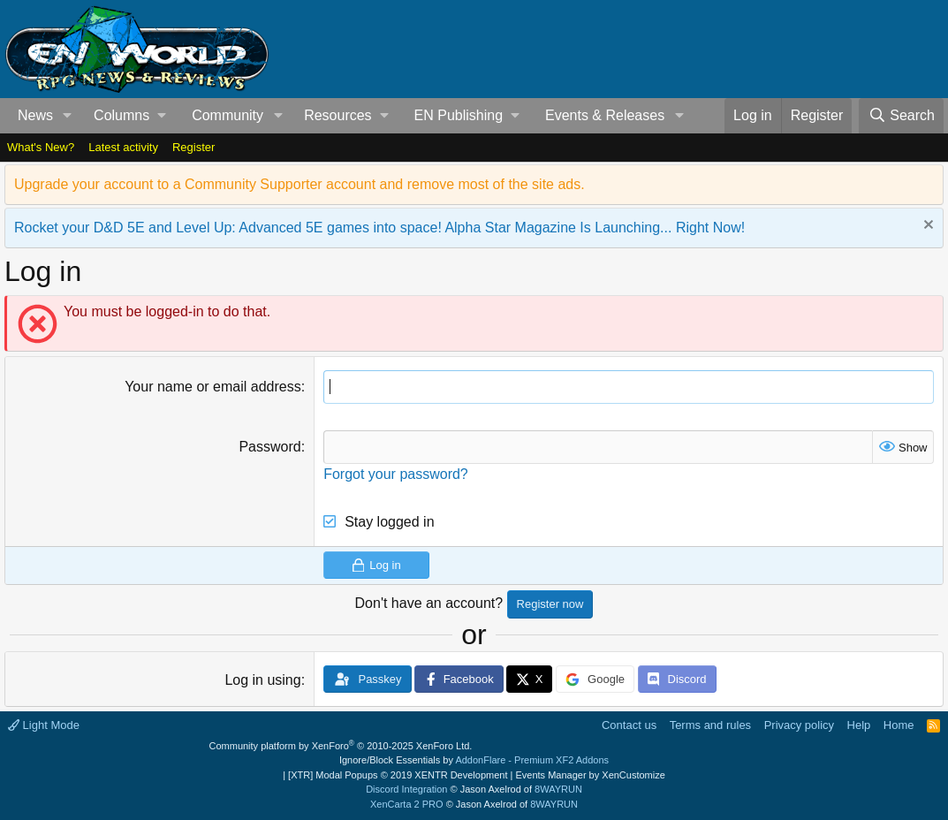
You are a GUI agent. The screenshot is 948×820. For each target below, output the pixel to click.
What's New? (40, 147)
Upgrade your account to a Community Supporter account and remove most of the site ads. (299, 184)
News (35, 115)
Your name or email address (213, 386)
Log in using (262, 679)
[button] (67, 115)
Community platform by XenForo (341, 745)
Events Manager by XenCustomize (589, 775)
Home (899, 725)
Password (269, 446)
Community (227, 115)
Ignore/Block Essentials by (474, 760)
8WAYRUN (558, 789)
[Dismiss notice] (926, 226)
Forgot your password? (395, 474)
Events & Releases (604, 115)
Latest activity (123, 147)
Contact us (629, 725)
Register (193, 147)
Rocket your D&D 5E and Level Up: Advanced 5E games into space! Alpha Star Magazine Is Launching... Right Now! (379, 227)
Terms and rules (710, 725)
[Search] (901, 115)
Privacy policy (799, 725)
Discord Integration (406, 789)
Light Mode (44, 725)
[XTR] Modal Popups (397, 775)
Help (859, 725)
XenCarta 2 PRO (407, 804)
